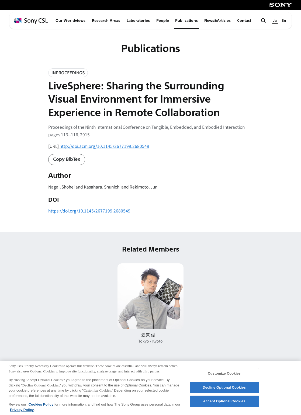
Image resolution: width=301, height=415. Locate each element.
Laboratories (138, 20)
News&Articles (217, 20)
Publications (186, 20)
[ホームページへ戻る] (31, 21)
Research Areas (106, 20)
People (162, 20)
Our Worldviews (70, 20)
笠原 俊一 (150, 335)
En (284, 20)
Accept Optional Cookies (224, 404)
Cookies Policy (41, 407)
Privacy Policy (22, 413)
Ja (275, 20)
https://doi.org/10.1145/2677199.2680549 (89, 211)
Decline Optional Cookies (224, 390)
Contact (244, 20)
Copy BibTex (66, 159)
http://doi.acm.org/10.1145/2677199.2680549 (104, 146)
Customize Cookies (224, 376)
